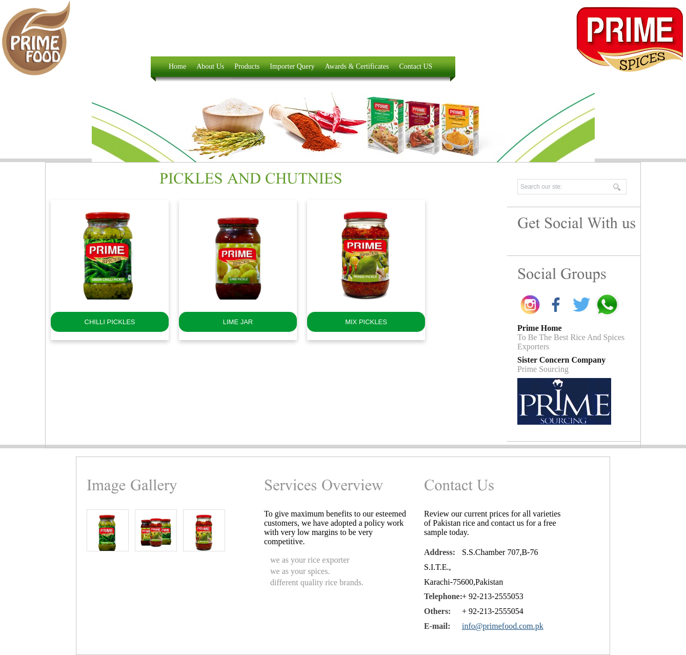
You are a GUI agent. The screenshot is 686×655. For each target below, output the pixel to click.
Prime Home (539, 328)
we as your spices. (300, 571)
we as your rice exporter (310, 559)
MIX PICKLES (366, 322)
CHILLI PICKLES (110, 322)
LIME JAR (238, 322)
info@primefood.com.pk (502, 626)
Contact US (415, 66)
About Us (210, 66)
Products (246, 66)
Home (177, 66)
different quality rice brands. (317, 582)
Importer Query (292, 66)
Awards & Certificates (357, 66)
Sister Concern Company (561, 359)
